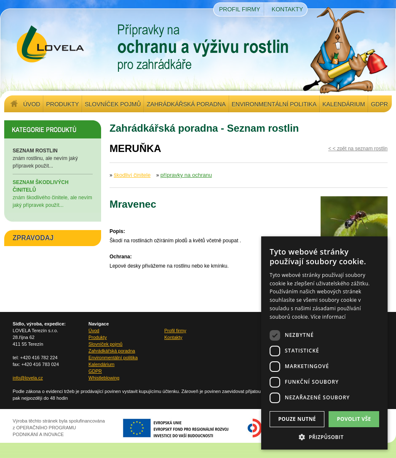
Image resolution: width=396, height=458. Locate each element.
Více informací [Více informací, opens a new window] (328, 316)
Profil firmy (239, 9)
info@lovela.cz (28, 377)
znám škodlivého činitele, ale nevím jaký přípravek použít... (53, 193)
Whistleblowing (103, 377)
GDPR (379, 104)
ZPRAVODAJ (33, 237)
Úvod (31, 104)
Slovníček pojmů (113, 104)
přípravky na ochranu (186, 175)
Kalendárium (343, 104)
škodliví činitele (132, 175)
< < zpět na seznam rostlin (358, 149)
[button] (324, 437)
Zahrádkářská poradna (186, 104)
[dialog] (324, 343)
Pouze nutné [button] (297, 419)
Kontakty (287, 9)
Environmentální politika (274, 104)
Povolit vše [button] (354, 419)
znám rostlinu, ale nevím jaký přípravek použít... (53, 158)
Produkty (62, 104)
